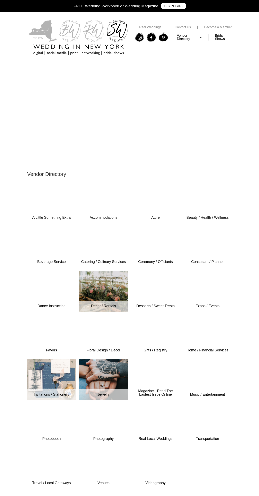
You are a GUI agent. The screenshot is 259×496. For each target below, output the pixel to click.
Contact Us (183, 27)
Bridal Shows (220, 37)
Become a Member (218, 27)
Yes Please (173, 6)
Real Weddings (150, 27)
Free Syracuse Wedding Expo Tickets (54, 64)
